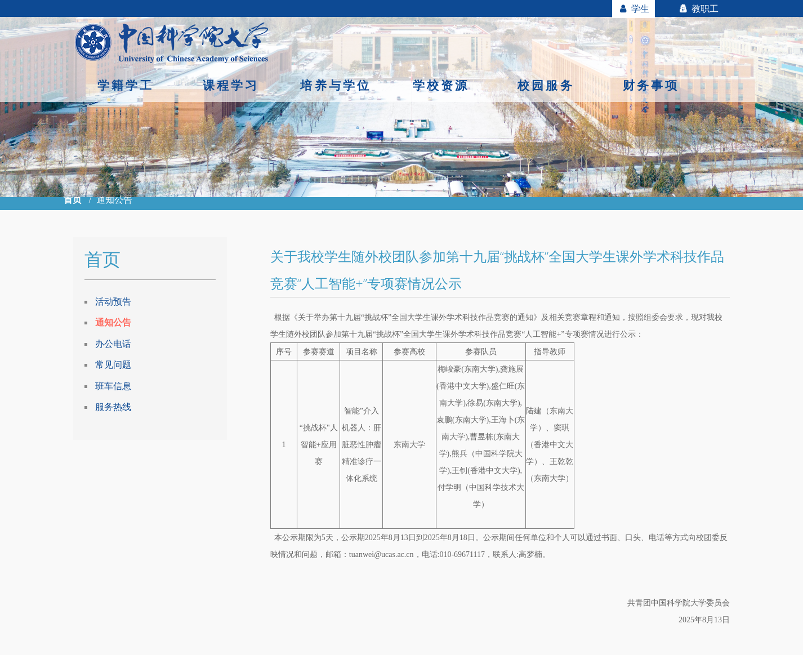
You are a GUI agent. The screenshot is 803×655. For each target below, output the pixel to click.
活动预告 (113, 301)
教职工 (698, 8)
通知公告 (113, 322)
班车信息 (113, 386)
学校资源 (441, 85)
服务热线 (113, 406)
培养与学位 (335, 85)
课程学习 (231, 85)
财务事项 (651, 85)
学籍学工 (125, 85)
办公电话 (113, 343)
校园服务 (546, 85)
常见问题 (113, 364)
